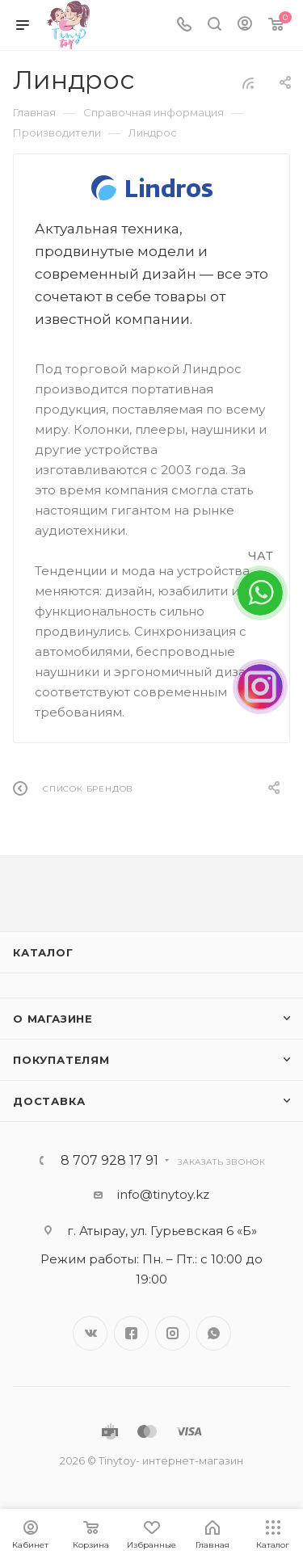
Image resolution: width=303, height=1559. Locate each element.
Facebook (131, 1333)
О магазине (53, 1018)
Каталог (43, 952)
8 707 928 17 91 (109, 1160)
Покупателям (61, 1059)
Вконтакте (90, 1333)
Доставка (49, 1101)
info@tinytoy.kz (163, 1194)
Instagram (172, 1333)
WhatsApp (213, 1333)
